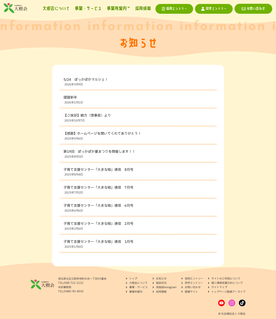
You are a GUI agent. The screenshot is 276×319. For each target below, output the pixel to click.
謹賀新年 (70, 97)
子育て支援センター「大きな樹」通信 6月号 (98, 205)
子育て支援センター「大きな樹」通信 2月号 (98, 223)
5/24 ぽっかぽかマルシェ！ (85, 79)
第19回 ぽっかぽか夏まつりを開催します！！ (99, 151)
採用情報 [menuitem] (143, 8)
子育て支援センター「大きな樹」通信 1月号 (98, 241)
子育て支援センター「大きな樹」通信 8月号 (98, 169)
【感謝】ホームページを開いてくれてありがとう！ (102, 133)
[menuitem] (118, 9)
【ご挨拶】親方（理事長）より (87, 115)
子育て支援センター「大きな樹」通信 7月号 (98, 187)
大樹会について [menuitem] (56, 8)
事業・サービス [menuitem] (88, 8)
